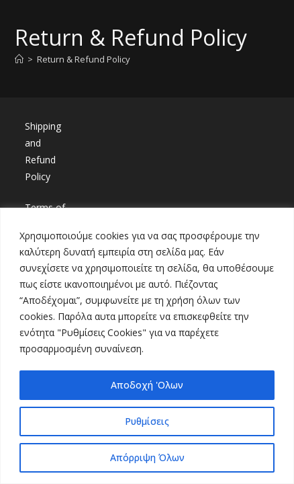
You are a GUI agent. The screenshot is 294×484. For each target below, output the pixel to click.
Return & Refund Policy (83, 59)
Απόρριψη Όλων (147, 457)
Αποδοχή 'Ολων (147, 384)
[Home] (19, 59)
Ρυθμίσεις (147, 421)
